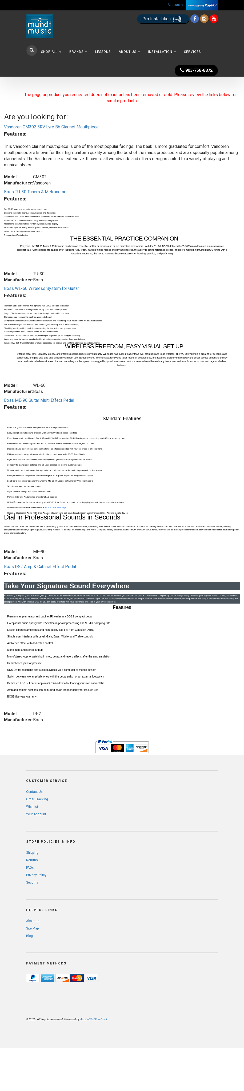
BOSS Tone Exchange (55, 507)
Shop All (51, 52)
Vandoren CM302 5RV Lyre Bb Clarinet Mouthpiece (51, 126)
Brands (78, 52)
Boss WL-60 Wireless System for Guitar (41, 288)
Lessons (103, 52)
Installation (162, 52)
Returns (32, 860)
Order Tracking (37, 799)
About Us (129, 52)
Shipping (32, 852)
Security (32, 882)
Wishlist (32, 807)
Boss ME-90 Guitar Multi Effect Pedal (39, 400)
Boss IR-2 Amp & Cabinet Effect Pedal (40, 566)
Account (175, 5)
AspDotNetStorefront (93, 1019)
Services (192, 52)
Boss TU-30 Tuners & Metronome (35, 191)
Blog (29, 936)
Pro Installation (163, 19)
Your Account (36, 814)
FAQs (30, 867)
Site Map (32, 928)
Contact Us (34, 792)
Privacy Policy (36, 875)
